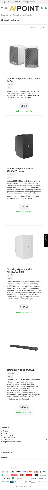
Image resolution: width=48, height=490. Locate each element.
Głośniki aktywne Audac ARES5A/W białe (20, 270)
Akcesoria (5, 427)
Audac (10, 178)
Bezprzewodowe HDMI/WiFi (13, 442)
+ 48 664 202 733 (14, 2)
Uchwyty (6, 431)
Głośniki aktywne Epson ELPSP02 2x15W (24, 80)
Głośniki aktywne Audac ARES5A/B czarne (20, 170)
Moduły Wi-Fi (8, 435)
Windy (5, 433)
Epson (10, 88)
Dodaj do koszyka (24, 111)
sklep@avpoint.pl (29, 2)
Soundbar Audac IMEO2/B (21, 369)
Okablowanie (8, 440)
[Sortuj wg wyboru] (35, 27)
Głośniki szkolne (9, 437)
